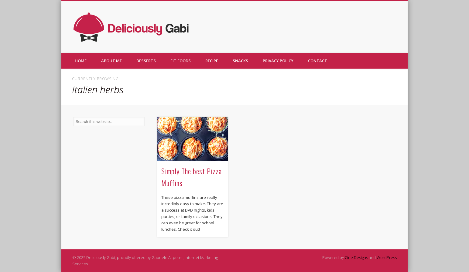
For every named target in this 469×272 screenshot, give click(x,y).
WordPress (387, 257)
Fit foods (180, 60)
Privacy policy (278, 60)
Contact (317, 60)
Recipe (211, 60)
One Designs (356, 257)
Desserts (146, 60)
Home (81, 60)
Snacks (240, 60)
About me (111, 60)
